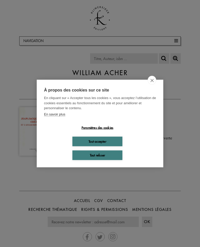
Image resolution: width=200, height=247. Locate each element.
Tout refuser (97, 155)
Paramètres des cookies (97, 127)
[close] (152, 80)
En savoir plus (54, 114)
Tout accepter (97, 141)
